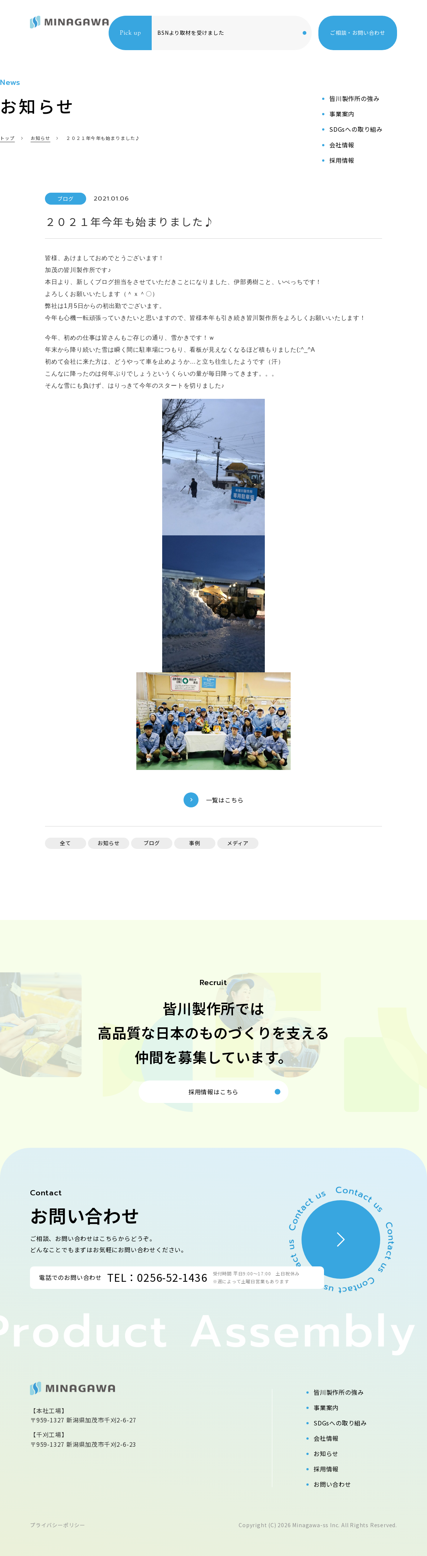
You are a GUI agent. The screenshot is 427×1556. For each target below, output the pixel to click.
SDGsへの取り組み (340, 1423)
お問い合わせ (332, 1484)
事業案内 (326, 1407)
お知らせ (326, 1453)
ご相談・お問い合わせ (357, 32)
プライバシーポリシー (57, 1525)
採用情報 (326, 1469)
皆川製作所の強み (339, 1392)
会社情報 (326, 1438)
